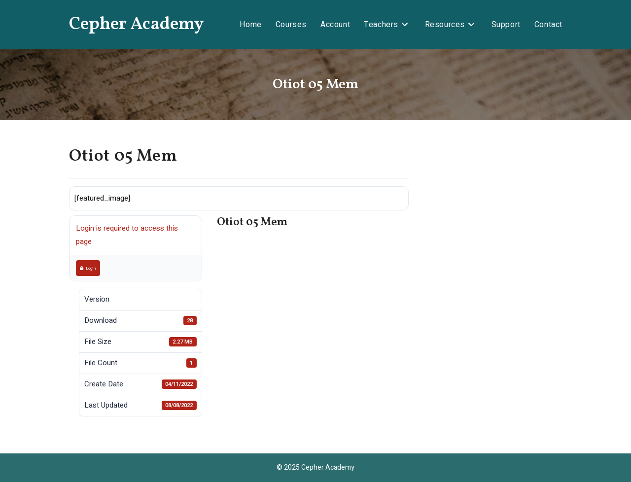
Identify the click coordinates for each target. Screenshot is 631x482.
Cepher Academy (136, 24)
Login (88, 268)
